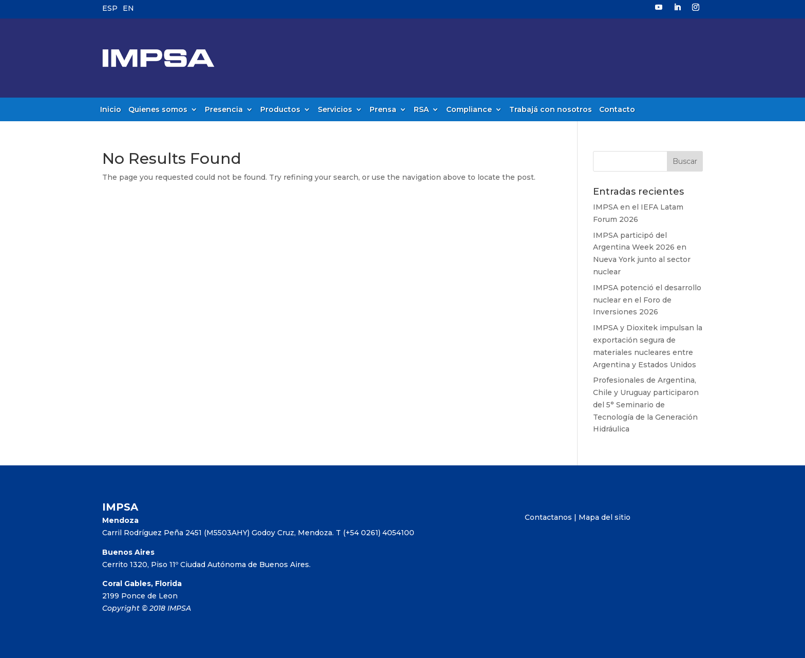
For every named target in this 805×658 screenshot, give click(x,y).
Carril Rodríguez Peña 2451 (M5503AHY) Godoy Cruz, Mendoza (217, 532)
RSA (421, 110)
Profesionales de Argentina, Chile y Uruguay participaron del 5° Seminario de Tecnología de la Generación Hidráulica (646, 404)
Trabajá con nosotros (550, 110)
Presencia (224, 110)
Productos (280, 110)
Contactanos (548, 517)
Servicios (335, 110)
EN (128, 8)
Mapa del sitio (604, 517)
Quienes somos (157, 110)
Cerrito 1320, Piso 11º (141, 564)
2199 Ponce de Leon (140, 595)
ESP (110, 8)
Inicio (110, 110)
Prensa (383, 110)
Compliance (469, 110)
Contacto (617, 110)
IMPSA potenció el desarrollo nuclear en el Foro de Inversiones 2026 (647, 300)
